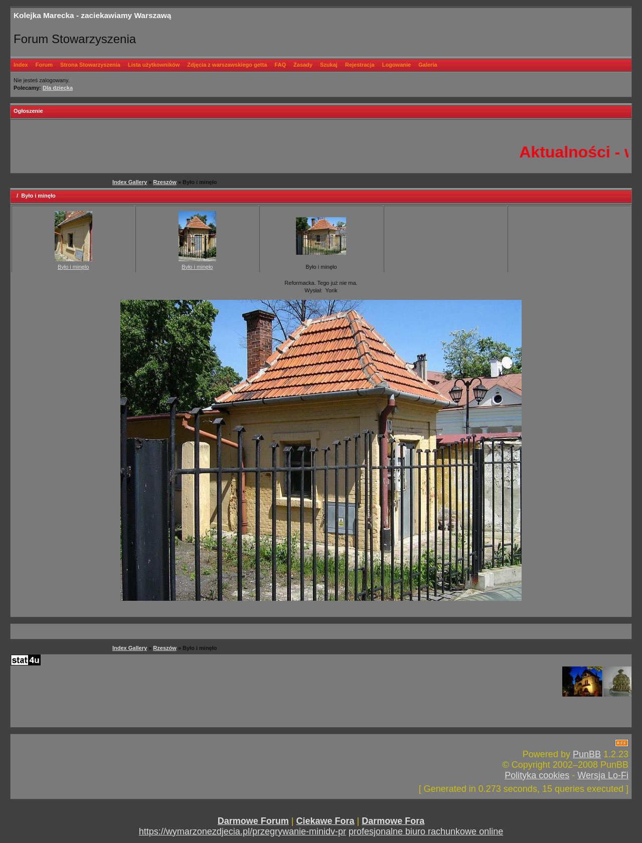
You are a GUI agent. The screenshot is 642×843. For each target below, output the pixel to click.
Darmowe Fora (393, 821)
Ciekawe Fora (325, 821)
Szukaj (329, 65)
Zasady (302, 65)
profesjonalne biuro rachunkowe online (426, 831)
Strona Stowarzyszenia (90, 65)
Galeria (427, 65)
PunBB (587, 754)
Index (21, 65)
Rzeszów (164, 182)
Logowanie (396, 65)
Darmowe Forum (253, 821)
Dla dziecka (58, 88)
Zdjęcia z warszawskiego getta (227, 65)
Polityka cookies (537, 775)
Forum (44, 65)
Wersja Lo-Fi (602, 775)
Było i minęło (73, 267)
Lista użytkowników (154, 65)
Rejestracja (360, 65)
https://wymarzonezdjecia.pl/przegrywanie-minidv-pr (242, 831)
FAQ (280, 65)
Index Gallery (129, 182)
